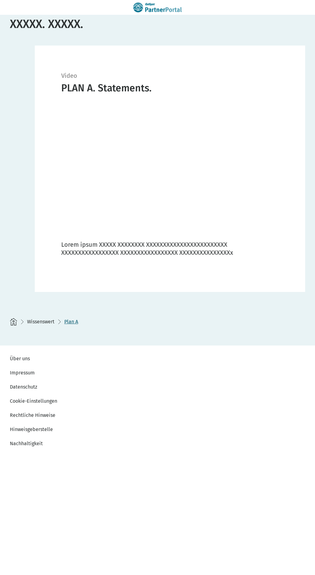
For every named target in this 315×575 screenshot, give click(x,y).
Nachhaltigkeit (26, 443)
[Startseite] (13, 321)
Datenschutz (23, 387)
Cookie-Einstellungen (33, 401)
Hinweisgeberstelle (31, 429)
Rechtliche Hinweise (32, 415)
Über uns (20, 358)
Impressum (22, 373)
